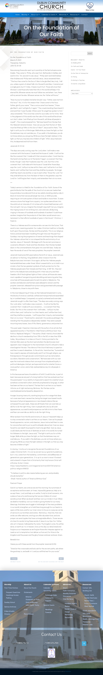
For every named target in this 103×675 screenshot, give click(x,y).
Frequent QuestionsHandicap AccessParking (13, 597)
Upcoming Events (49, 593)
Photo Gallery (28, 616)
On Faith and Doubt (77, 66)
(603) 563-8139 (52, 645)
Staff (25, 612)
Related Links (87, 627)
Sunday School (9, 605)
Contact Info (87, 590)
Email (19, 645)
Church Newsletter (89, 613)
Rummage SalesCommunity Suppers (51, 600)
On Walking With (76, 63)
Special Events (48, 608)
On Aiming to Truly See (78, 80)
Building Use (87, 593)
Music (65, 590)
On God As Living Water (78, 84)
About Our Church (30, 590)
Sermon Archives (10, 609)
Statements (28, 595)
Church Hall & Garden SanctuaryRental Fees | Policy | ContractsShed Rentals (90, 603)
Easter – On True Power (78, 70)
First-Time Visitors (11, 590)
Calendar (46, 590)
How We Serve (68, 601)
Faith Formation (69, 593)
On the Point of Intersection (79, 73)
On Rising (74, 77)
